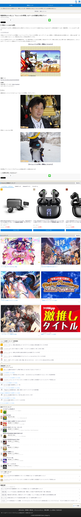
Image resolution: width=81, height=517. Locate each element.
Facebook (17, 84)
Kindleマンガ (18, 186)
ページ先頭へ (77, 505)
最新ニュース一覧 (21, 8)
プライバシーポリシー (38, 510)
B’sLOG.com (59, 510)
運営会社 (31, 510)
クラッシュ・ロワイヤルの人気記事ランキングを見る (10, 387)
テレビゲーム (35, 186)
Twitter (13, 84)
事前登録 (36, 11)
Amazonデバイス (26, 186)
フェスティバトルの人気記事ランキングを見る (9, 382)
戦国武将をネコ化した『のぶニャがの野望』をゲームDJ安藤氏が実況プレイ (41, 8)
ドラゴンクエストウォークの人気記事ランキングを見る (10, 377)
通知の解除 (46, 510)
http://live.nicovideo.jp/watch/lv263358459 (10, 79)
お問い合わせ (21, 510)
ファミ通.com (53, 510)
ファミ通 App (5, 2)
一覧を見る (78, 183)
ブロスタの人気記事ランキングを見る (7, 403)
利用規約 (27, 510)
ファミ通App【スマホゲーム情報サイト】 (9, 8)
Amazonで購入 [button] (16, 230)
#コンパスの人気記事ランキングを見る (8, 372)
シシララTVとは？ (5, 32)
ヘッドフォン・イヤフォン (7, 186)
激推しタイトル (43, 11)
